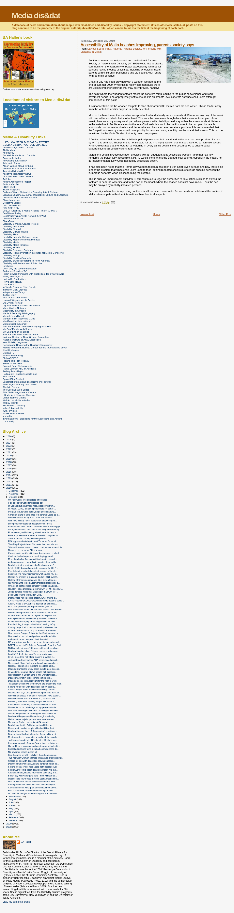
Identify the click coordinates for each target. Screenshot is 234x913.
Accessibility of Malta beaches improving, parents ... (32, 689)
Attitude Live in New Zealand (18, 176)
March (12, 814)
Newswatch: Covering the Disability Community (27, 345)
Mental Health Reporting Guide (19, 318)
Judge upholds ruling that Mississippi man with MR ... (33, 592)
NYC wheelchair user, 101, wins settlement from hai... (33, 648)
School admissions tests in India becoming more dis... (33, 749)
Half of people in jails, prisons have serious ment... (32, 719)
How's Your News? (12, 281)
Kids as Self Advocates (15, 297)
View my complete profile (16, 901)
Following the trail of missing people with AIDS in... (32, 701)
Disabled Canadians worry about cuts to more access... (34, 669)
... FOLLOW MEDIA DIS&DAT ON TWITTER (26, 142)
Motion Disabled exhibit (15, 323)
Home (156, 214)
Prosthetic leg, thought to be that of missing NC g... (32, 624)
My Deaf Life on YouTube (16, 331)
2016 (9, 468)
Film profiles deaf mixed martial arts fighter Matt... (31, 790)
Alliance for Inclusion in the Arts (19, 168)
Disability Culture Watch (15, 231)
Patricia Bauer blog (13, 355)
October (13, 497)
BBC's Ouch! (9, 187)
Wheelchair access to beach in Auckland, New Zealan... (34, 695)
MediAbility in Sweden (14, 310)
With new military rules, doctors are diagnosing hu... (32, 520)
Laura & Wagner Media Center (19, 300)
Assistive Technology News (17, 173)
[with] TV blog (10, 410)
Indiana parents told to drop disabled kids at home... (32, 630)
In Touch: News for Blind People (19, 287)
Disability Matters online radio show (21, 239)
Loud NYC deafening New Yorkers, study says (30, 654)
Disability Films (10, 234)
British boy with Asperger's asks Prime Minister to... (32, 775)
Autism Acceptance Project (17, 181)
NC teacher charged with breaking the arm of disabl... (33, 793)
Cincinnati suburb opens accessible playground (30, 556)
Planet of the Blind (12, 363)
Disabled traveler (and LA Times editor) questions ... (32, 731)
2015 (9, 471)
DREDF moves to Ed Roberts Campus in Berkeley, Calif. (35, 645)
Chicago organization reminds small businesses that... (33, 627)
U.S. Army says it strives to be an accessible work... (32, 781)
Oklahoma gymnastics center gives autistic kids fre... (33, 713)
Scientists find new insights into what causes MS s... (33, 574)
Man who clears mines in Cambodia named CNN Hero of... (36, 609)
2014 (9, 475)
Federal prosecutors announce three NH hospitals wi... (34, 535)
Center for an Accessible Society (20, 197)
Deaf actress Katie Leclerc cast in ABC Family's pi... (32, 598)
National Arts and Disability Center (21, 334)
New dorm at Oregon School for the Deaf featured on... (34, 633)
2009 (9, 823)
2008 (9, 826)
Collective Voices (12, 202)
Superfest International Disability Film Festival (27, 381)
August (13, 799)
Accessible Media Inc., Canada (19, 155)
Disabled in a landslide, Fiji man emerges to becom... (33, 651)
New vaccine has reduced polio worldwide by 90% (32, 636)
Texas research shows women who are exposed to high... (35, 683)
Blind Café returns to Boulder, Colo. (25, 595)
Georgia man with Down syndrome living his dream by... (34, 529)
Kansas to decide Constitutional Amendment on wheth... (34, 553)
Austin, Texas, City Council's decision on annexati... (32, 603)
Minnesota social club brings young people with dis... (33, 707)
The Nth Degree (11, 387)
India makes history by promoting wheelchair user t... (33, 621)
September (15, 796)
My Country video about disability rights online (27, 326)
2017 (9, 465)
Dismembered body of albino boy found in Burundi (32, 734)
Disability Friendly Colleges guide (20, 237)
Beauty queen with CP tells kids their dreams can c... (33, 755)
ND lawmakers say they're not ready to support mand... (34, 642)
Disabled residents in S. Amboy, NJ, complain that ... (33, 698)
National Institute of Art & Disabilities (22, 339)
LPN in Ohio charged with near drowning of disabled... (33, 710)
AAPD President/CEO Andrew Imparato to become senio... (36, 600)
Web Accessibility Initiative (16, 400)
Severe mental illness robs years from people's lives (32, 767)
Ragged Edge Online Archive (18, 366)
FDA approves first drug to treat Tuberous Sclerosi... (32, 541)
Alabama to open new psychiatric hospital (28, 639)
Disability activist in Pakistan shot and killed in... (30, 725)
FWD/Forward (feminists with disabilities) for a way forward (33, 273)
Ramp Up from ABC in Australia (19, 368)
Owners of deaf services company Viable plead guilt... (33, 586)
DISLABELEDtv (11, 208)
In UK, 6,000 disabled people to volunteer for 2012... (33, 568)
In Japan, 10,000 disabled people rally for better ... (32, 508)
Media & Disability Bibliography (19, 313)
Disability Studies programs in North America (26, 260)
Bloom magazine (11, 189)
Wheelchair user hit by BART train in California (30, 517)
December (14, 491)
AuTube (7, 179)
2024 (9, 442)
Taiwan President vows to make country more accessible (35, 547)
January (13, 820)
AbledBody (8, 152)
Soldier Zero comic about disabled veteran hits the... (33, 770)
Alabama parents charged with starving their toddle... (33, 562)
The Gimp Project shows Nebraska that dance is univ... (34, 544)
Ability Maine (9, 150)
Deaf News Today (12, 213)
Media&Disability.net (13, 316)
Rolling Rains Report (13, 371)
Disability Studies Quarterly (17, 258)
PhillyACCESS (10, 358)
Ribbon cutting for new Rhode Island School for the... (33, 612)
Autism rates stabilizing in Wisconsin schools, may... (32, 704)
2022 (9, 449)
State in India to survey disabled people (27, 538)
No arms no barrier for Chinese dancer (26, 550)
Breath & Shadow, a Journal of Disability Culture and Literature (35, 194)
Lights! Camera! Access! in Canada (21, 305)
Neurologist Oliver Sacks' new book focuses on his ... (33, 663)
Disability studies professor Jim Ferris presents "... (32, 565)
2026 (9, 436)
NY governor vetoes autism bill (22, 752)
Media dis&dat (36, 15)
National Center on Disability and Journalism (26, 337)
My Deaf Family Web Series (17, 329)
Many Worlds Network (14, 308)
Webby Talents (10, 403)
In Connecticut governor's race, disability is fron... (31, 506)
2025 (9, 439)
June (11, 805)
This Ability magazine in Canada (19, 392)
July (11, 802)
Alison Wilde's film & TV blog (18, 165)
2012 (9, 481)
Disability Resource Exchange (18, 250)
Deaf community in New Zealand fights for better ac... (33, 763)
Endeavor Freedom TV (15, 271)
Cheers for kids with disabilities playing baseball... (31, 761)
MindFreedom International (17, 321)
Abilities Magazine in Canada (18, 147)
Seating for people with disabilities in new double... (32, 687)
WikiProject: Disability (14, 405)
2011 (9, 484)
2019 (9, 458)
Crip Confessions (12, 205)
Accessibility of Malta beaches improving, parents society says (137, 44)
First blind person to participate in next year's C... (31, 606)
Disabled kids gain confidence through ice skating (31, 716)
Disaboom (8, 266)
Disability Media (11, 242)
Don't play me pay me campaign (19, 268)
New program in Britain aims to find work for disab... (32, 675)
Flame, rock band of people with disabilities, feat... (32, 728)
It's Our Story (9, 295)
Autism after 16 (11, 184)
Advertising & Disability (15, 160)
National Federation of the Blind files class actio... (31, 666)
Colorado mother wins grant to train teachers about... (33, 787)
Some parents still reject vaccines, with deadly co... (32, 784)
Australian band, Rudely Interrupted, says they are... (33, 772)
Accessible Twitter (12, 158)
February (14, 817)
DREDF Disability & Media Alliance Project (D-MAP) (30, 210)
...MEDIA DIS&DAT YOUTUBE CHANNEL (25, 144)
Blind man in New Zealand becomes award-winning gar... (35, 526)
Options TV (8, 352)
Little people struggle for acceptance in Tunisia (30, 523)
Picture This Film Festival (16, 360)
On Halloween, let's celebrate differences (27, 500)
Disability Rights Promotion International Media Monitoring (33, 252)
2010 (9, 487)
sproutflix (7, 416)
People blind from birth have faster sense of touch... (32, 571)
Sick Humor (9, 376)
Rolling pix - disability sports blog (20, 374)
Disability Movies (11, 247)
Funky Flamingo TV (13, 276)
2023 (9, 445)
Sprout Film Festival (13, 379)
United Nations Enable (14, 397)
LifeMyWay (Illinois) (13, 302)
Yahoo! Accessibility (13, 408)
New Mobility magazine (15, 342)
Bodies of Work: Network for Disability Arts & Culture (30, 192)
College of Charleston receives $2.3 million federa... (32, 580)
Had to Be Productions (14, 279)
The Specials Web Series (16, 389)
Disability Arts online (13, 226)
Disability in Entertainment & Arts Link (22, 263)
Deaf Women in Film (13, 218)
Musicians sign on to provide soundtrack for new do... (33, 737)
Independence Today (14, 292)
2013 (9, 478)
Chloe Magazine (11, 200)
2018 (9, 462)
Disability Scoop (11, 255)
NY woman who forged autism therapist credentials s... (34, 583)
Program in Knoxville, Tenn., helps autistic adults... (32, 511)
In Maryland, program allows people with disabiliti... (32, 672)
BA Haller (26, 841)
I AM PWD (8, 284)
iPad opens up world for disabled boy (25, 503)
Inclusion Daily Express (15, 289)
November (14, 494)
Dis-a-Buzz (8, 221)
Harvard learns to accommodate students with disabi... (34, 746)
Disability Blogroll (12, 229)
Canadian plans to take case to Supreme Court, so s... (34, 515)
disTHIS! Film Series (13, 413)
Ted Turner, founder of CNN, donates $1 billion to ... (32, 740)
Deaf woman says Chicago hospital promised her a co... (34, 692)
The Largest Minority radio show (19, 384)
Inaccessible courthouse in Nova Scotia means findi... (33, 778)
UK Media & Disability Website (19, 395)
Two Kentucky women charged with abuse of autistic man (35, 758)
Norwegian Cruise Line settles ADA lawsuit (28, 722)
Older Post (225, 214)
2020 (9, 455)
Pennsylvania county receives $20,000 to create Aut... (33, 618)
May (11, 808)
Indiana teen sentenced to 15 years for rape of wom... (33, 615)
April (11, 811)
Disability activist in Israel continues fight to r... (30, 678)
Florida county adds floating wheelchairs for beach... (33, 532)
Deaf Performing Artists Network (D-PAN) (24, 216)
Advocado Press (11, 163)
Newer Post (87, 214)
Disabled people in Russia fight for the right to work (32, 681)
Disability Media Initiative (16, 244)
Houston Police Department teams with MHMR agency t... (35, 589)
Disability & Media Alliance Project (20, 223)
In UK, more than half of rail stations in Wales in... (31, 657)
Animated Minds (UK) (14, 171)
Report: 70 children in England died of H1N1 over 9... (33, 577)
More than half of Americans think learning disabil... (32, 559)
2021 (9, 452)
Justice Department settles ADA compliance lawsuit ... (33, 660)
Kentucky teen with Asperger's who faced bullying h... (33, 743)
